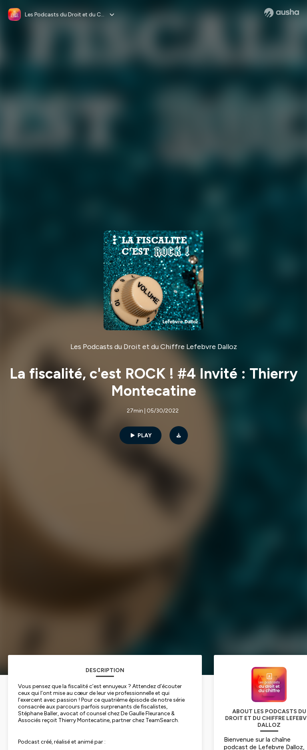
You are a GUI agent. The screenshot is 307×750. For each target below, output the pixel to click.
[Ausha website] (281, 13)
